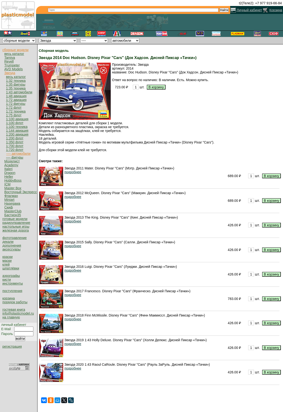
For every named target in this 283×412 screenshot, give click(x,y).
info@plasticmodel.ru (18, 313)
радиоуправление (16, 223)
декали (7, 242)
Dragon (9, 173)
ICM (7, 184)
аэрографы (11, 276)
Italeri (8, 169)
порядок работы (14, 302)
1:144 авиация (17, 130)
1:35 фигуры (15, 84)
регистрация (12, 346)
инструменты (12, 283)
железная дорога (15, 230)
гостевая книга (13, 309)
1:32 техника (16, 81)
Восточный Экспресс (20, 192)
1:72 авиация (16, 100)
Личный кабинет (249, 10)
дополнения (11, 245)
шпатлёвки (10, 268)
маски (7, 261)
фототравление (14, 238)
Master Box (12, 188)
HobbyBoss (13, 180)
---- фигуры (14, 157)
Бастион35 (12, 215)
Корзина (275, 10)
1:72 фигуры (15, 104)
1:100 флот (14, 123)
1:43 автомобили (19, 92)
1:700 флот (14, 146)
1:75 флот (14, 115)
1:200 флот (14, 138)
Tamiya (9, 58)
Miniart (9, 200)
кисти (6, 279)
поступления (12, 291)
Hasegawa (12, 203)
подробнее (72, 172)
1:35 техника (16, 88)
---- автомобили (18, 153)
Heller (8, 177)
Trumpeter (12, 65)
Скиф (8, 207)
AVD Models (13, 69)
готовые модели (14, 219)
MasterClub (13, 211)
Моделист (12, 161)
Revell (9, 61)
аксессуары (11, 249)
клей (6, 264)
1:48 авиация (16, 96)
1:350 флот (14, 142)
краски (7, 257)
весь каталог (14, 54)
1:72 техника (16, 111)
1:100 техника (16, 127)
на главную (11, 317)
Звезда (9, 73)
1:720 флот (14, 150)
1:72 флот (14, 107)
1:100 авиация (17, 119)
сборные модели (15, 50)
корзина (8, 298)
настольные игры (15, 226)
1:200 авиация (17, 134)
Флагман (11, 196)
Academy (11, 165)
